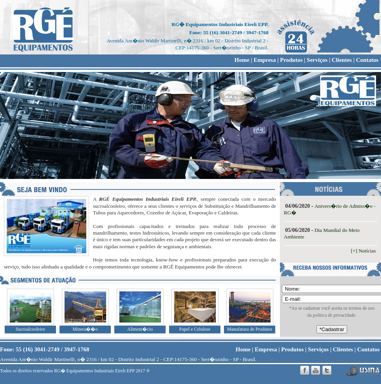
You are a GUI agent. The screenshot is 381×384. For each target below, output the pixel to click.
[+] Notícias (364, 251)
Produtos (291, 60)
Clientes (342, 60)
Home (241, 60)
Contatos (367, 60)
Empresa (264, 60)
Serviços (317, 60)
